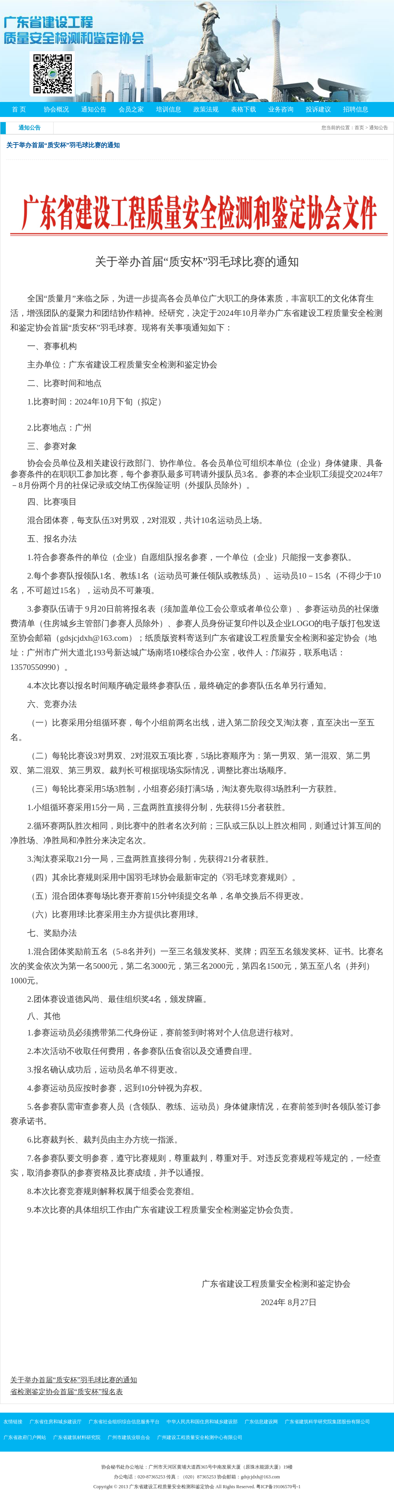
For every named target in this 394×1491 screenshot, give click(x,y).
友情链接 (13, 1421)
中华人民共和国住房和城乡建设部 (202, 1421)
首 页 (19, 109)
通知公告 (93, 109)
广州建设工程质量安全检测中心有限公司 (199, 1437)
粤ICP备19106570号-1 (278, 1486)
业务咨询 (281, 109)
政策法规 (206, 109)
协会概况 (56, 109)
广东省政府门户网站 (25, 1437)
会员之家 (131, 109)
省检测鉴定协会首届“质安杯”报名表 (66, 1392)
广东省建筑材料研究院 (76, 1437)
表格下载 (243, 109)
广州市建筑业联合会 (129, 1437)
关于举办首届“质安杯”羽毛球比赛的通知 (73, 1380)
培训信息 (168, 109)
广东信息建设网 (261, 1421)
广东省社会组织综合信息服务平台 (124, 1421)
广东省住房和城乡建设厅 (56, 1421)
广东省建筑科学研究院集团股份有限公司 (327, 1421)
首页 (359, 127)
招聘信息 (355, 109)
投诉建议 (318, 109)
